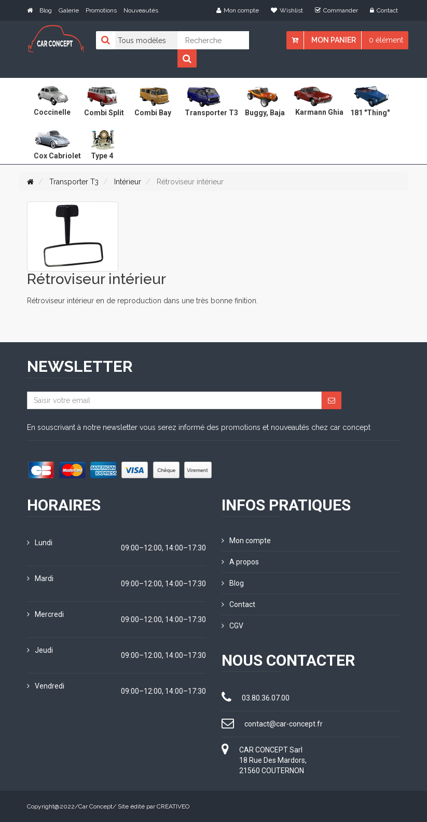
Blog (45, 10)
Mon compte (237, 10)
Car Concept (95, 806)
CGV (232, 626)
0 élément (386, 40)
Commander (336, 10)
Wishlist (287, 10)
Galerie (69, 10)
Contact (384, 10)
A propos (240, 562)
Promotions (101, 10)
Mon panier (333, 40)
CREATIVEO (173, 806)
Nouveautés (140, 10)
